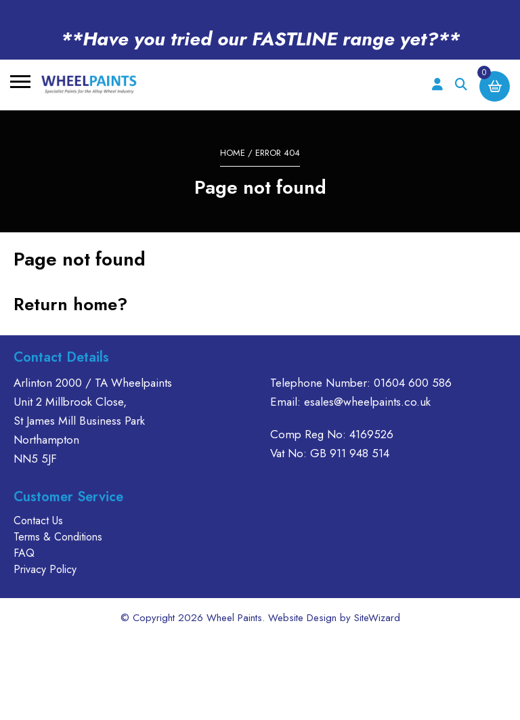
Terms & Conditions (58, 537)
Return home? (70, 304)
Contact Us (38, 520)
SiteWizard (377, 617)
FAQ (24, 553)
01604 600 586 (413, 383)
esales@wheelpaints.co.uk (367, 402)
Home (232, 152)
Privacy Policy (45, 569)
